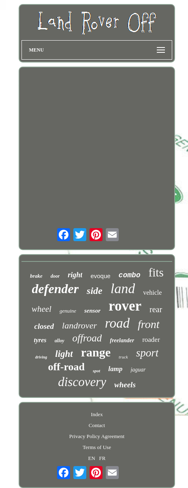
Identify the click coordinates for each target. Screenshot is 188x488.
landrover (79, 325)
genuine (68, 311)
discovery (82, 382)
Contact (97, 425)
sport (147, 353)
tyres (40, 340)
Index (97, 414)
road (117, 323)
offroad (87, 338)
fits (156, 272)
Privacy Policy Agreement (96, 436)
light (64, 354)
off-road (66, 367)
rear (156, 309)
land (123, 288)
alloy (59, 340)
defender (55, 288)
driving (41, 357)
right (75, 275)
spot (96, 370)
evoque (100, 275)
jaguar (137, 370)
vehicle (152, 292)
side (95, 290)
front (148, 324)
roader (151, 339)
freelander (122, 340)
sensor (92, 310)
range (96, 352)
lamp (115, 369)
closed (44, 326)
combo (130, 275)
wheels (125, 384)
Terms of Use (97, 447)
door (55, 276)
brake (36, 276)
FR (102, 458)
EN (91, 458)
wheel (41, 309)
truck (123, 356)
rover (125, 306)
